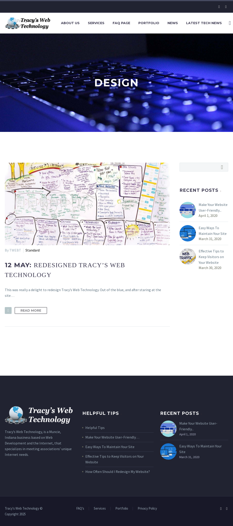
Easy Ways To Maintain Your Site (213, 231)
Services (96, 23)
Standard (32, 250)
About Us (70, 23)
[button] (8, 310)
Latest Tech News (204, 23)
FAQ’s (80, 508)
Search (223, 167)
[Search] (229, 23)
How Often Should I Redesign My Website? (117, 471)
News (172, 23)
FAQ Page (121, 23)
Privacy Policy (147, 508)
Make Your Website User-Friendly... (213, 207)
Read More (30, 310)
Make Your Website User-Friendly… (112, 437)
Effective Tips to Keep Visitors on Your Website (211, 257)
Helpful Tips (95, 427)
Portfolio (148, 23)
